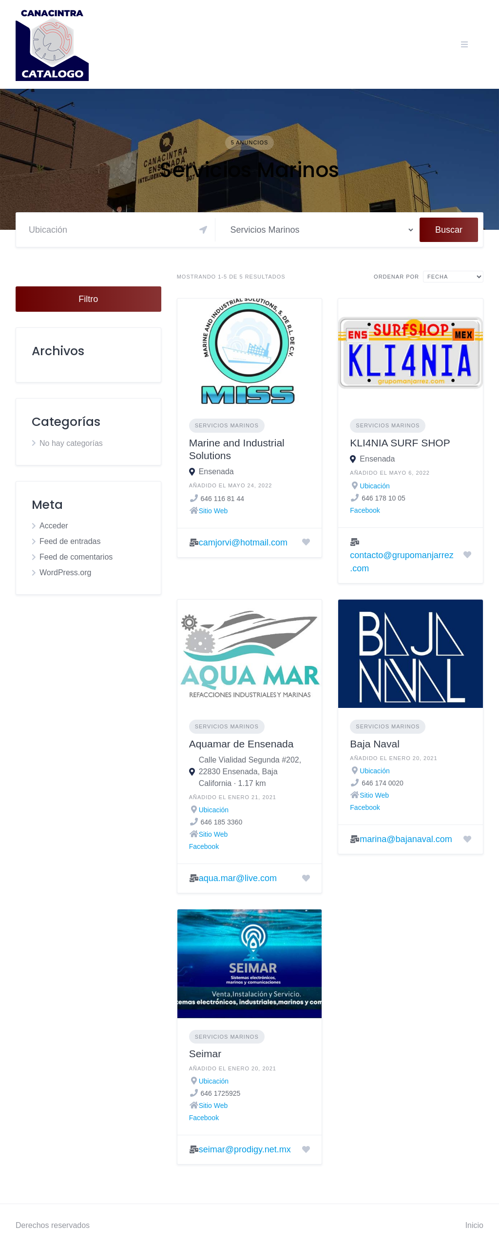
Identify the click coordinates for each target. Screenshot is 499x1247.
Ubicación (374, 486)
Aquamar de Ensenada (241, 743)
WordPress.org (65, 572)
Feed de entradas (69, 541)
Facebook (365, 510)
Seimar (205, 1053)
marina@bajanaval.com (406, 839)
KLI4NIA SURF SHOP (400, 442)
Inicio (474, 1225)
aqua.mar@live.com (238, 878)
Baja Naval (375, 743)
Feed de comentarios (76, 557)
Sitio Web (213, 511)
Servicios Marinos (227, 425)
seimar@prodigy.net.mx (245, 1149)
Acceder (53, 526)
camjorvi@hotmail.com (243, 542)
